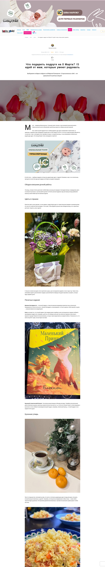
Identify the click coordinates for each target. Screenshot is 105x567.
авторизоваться (70, 54)
